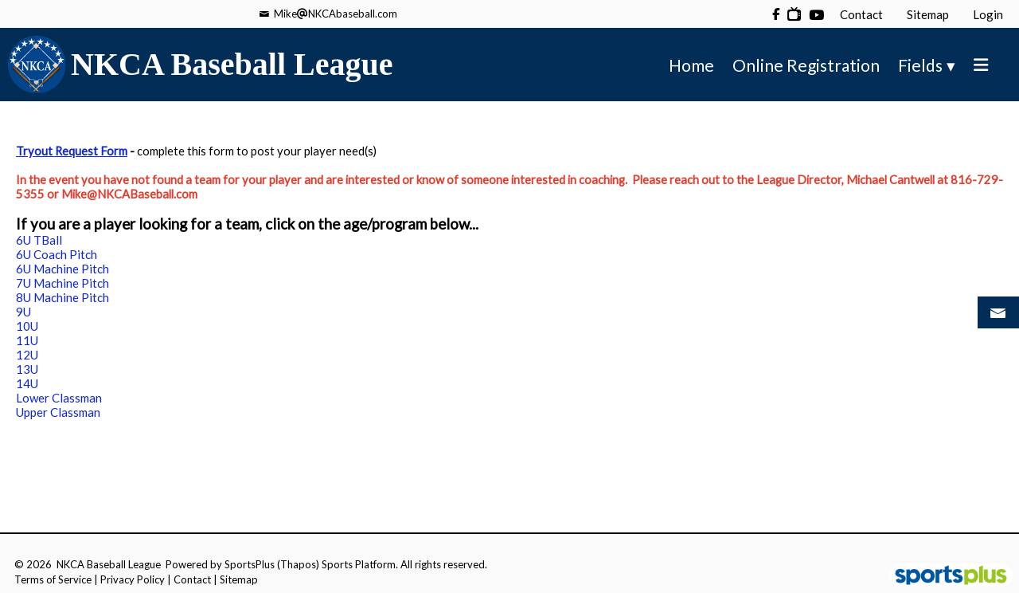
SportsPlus (249, 564)
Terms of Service (53, 579)
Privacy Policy (132, 579)
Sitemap (239, 579)
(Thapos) (298, 564)
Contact (192, 579)
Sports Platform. (360, 564)
